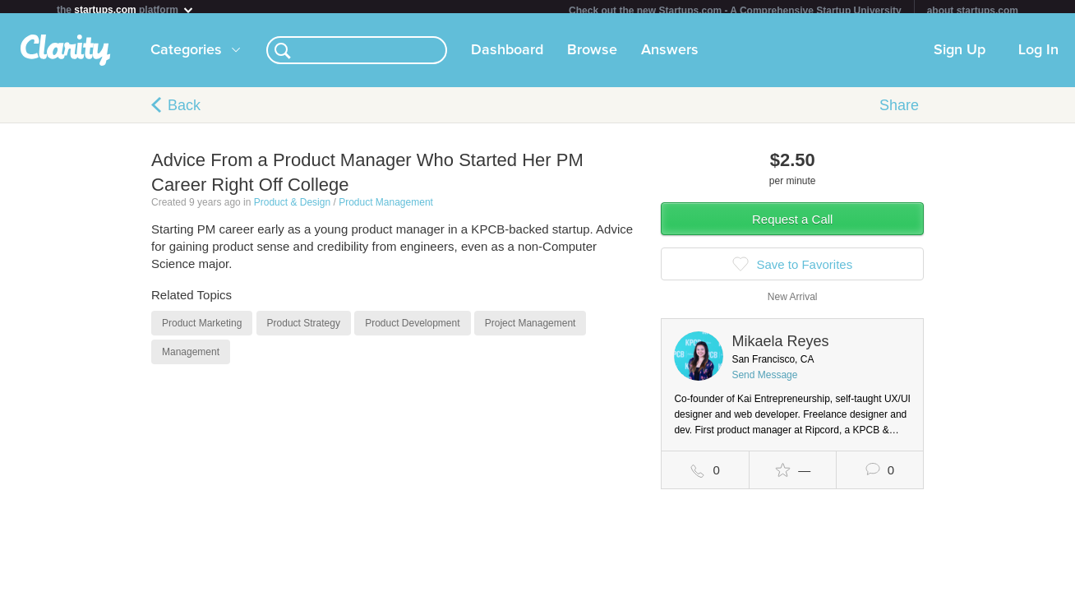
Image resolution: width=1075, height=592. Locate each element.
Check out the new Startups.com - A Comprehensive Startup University (735, 10)
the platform (126, 9)
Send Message (764, 381)
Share (899, 112)
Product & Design (292, 209)
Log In (1038, 56)
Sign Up (959, 56)
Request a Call (792, 226)
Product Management (386, 209)
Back (184, 112)
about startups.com (972, 10)
